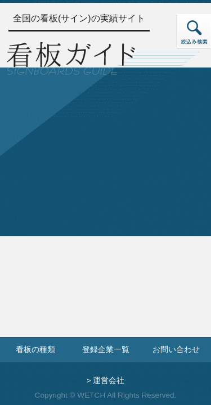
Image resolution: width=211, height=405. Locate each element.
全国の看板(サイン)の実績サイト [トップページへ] (79, 18)
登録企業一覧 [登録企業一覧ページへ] (105, 349)
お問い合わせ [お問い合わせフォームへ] (176, 349)
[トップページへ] (71, 57)
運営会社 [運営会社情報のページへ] (108, 380)
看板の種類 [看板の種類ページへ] (35, 349)
